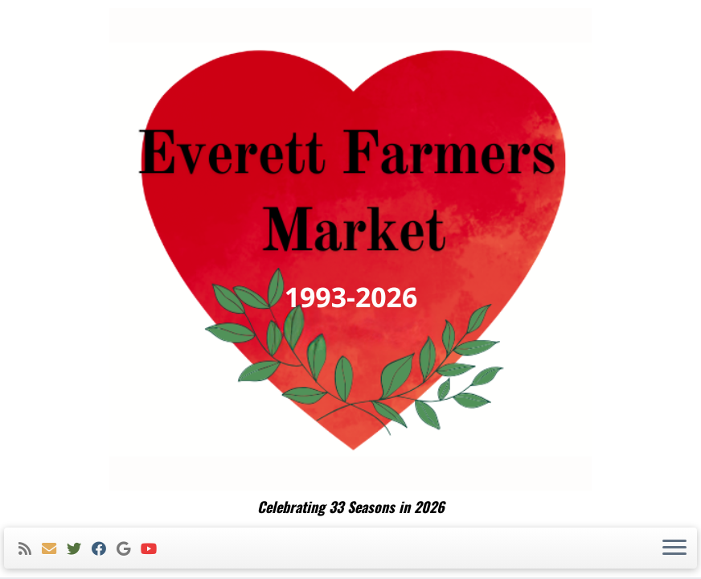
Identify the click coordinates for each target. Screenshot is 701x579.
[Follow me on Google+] (129, 548)
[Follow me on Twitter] (79, 548)
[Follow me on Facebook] (104, 548)
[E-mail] (54, 548)
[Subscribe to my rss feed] (30, 548)
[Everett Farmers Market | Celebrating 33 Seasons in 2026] (350, 249)
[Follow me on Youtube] (154, 548)
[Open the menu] (674, 548)
